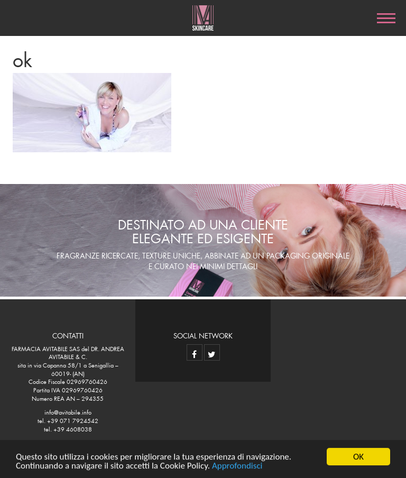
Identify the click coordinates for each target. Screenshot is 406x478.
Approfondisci (237, 466)
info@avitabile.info (67, 411)
